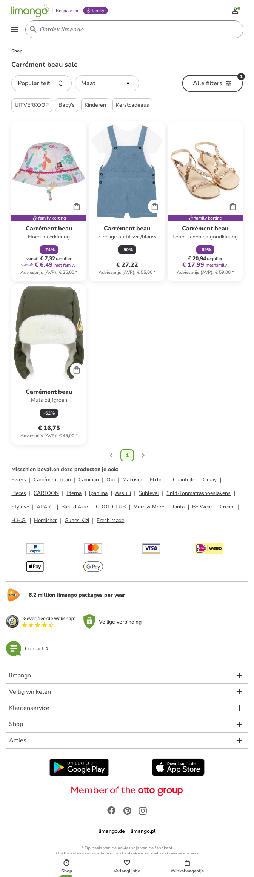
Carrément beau (52, 480)
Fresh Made (110, 521)
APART (45, 507)
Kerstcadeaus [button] (132, 106)
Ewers (18, 480)
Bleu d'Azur (74, 507)
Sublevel (149, 494)
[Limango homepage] (30, 11)
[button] (41, 84)
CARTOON (46, 494)
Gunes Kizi (77, 521)
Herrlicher (45, 521)
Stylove (20, 507)
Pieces (18, 494)
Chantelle (184, 480)
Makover (132, 480)
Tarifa (178, 507)
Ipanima (98, 494)
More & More (148, 507)
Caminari (89, 480)
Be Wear (202, 507)
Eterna (74, 494)
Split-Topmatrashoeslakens (198, 494)
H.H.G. (18, 521)
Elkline (157, 480)
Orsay (210, 480)
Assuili (123, 494)
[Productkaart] (48, 202)
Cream (227, 507)
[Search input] (133, 30)
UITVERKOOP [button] (32, 106)
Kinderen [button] (95, 106)
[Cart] (76, 207)
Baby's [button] (66, 106)
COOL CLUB (111, 507)
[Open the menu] (15, 30)
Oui (110, 480)
